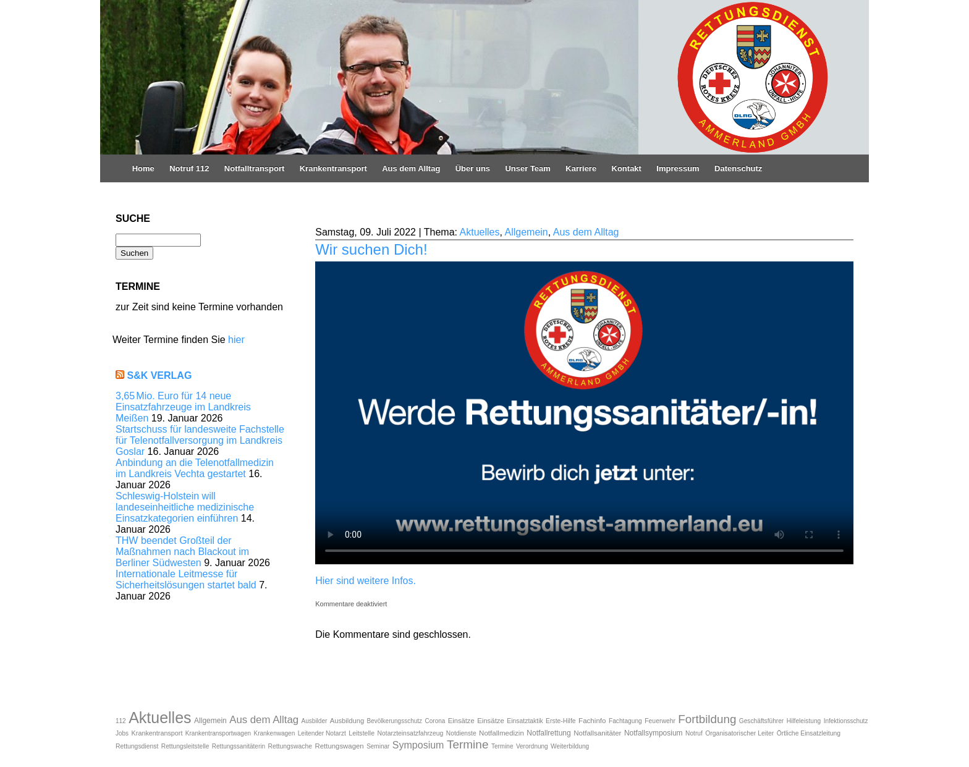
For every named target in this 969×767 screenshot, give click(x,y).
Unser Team (527, 168)
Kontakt (626, 168)
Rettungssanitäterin (238, 746)
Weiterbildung (570, 746)
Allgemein (526, 232)
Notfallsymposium (653, 733)
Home (143, 168)
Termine (468, 744)
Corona (435, 721)
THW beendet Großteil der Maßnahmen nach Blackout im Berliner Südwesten (182, 551)
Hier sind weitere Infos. (365, 580)
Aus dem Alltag (411, 168)
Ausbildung (347, 720)
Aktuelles (480, 232)
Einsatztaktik (525, 721)
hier (236, 339)
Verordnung (532, 746)
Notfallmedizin (501, 733)
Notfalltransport (254, 168)
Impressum (677, 168)
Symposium (418, 745)
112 (121, 721)
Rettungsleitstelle (185, 746)
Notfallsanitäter (597, 733)
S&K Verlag (159, 375)
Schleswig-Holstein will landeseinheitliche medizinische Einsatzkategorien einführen (185, 507)
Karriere (580, 168)
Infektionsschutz (846, 721)
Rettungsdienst (137, 746)
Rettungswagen (339, 746)
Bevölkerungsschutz (395, 721)
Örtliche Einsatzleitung (808, 733)
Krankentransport (333, 168)
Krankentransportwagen (218, 733)
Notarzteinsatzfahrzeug (411, 733)
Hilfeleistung (804, 721)
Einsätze (461, 720)
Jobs (122, 733)
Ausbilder (315, 721)
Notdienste (461, 733)
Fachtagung (625, 721)
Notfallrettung (548, 733)
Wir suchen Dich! (371, 249)
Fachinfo (592, 720)
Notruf (694, 733)
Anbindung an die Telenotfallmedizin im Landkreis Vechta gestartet (195, 468)
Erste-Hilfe (561, 721)
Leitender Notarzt (322, 733)
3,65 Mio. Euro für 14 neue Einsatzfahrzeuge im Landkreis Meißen (183, 407)
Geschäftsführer (761, 721)
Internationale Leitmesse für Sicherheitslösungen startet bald (186, 579)
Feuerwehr (660, 721)
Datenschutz (738, 168)
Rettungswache (290, 746)
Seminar (377, 746)
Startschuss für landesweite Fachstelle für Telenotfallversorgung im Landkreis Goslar (200, 440)
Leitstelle (361, 733)
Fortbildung (707, 719)
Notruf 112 (189, 168)
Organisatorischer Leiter (739, 733)
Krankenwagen (274, 733)
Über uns (472, 168)
